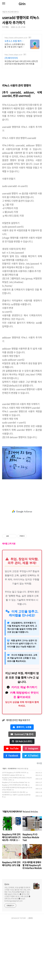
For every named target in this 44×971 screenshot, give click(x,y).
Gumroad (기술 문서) (22, 782)
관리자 (30, 966)
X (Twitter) (31, 804)
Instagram (31, 796)
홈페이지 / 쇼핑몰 (22, 775)
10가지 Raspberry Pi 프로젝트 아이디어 (14, 821)
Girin (22, 4)
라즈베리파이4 (12, 817)
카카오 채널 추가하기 (24, 735)
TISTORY (23, 966)
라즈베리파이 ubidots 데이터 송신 (12, 823)
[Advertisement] (22, 58)
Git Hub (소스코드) (22, 789)
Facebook (12, 804)
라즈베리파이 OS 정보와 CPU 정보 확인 (13, 841)
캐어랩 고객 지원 (8, 592)
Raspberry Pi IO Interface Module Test (14, 831)
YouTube (12, 796)
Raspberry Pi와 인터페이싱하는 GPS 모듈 (14, 833)
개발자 (4, 817)
